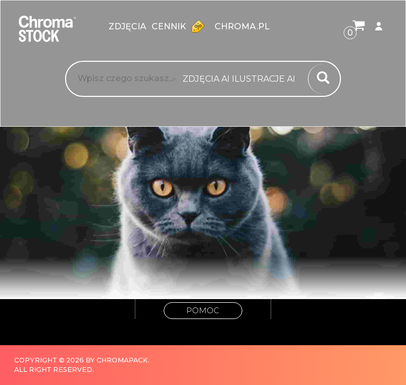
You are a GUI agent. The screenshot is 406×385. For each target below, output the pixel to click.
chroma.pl (242, 26)
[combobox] (242, 79)
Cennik (180, 26)
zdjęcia (127, 26)
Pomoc (202, 310)
